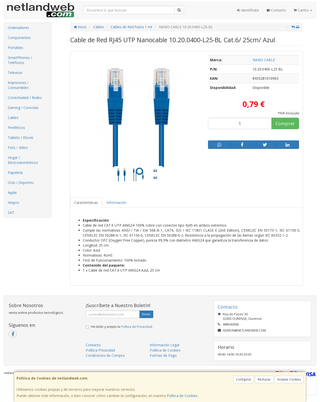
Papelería (15, 172)
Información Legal (164, 345)
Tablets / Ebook (20, 137)
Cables (13, 117)
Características (86, 202)
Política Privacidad (100, 350)
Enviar (146, 314)
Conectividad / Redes (25, 97)
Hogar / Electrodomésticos (23, 160)
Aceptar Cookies (289, 379)
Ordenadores (18, 27)
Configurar (243, 379)
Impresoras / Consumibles (18, 85)
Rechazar (264, 379)
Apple (12, 192)
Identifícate (248, 10)
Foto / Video (18, 147)
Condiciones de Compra (105, 355)
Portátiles (15, 47)
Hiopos (13, 202)
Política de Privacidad (136, 327)
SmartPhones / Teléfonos (20, 60)
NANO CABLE (263, 59)
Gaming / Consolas (23, 107)
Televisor (15, 72)
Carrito (303, 10)
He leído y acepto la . (122, 327)
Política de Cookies (182, 395)
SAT (11, 212)
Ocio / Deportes (21, 182)
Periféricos (16, 127)
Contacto (276, 10)
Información (116, 202)
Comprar (285, 123)
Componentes (19, 37)
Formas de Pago (163, 355)
